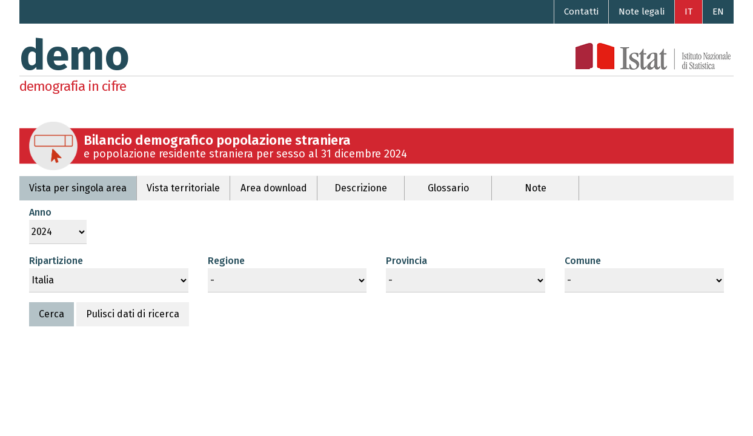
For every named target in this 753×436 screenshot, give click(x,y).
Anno (40, 212)
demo (74, 55)
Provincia (406, 260)
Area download (273, 188)
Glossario (448, 188)
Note (535, 188)
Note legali (642, 11)
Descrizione (360, 188)
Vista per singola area (78, 188)
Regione (226, 260)
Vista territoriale (183, 188)
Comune (583, 260)
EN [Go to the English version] (718, 11)
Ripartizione (56, 260)
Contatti (581, 11)
